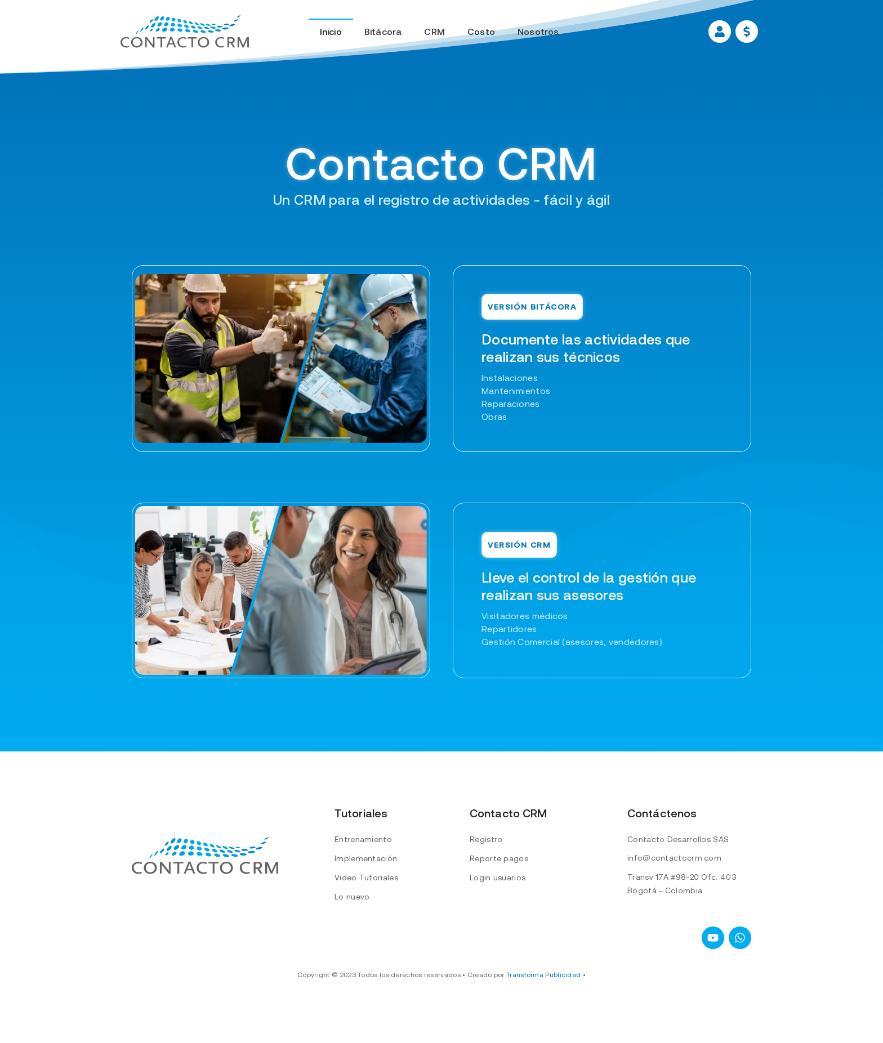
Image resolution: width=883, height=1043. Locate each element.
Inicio (331, 31)
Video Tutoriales (366, 877)
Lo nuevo (352, 896)
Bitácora (383, 31)
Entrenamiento (363, 839)
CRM (434, 31)
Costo (481, 31)
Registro (486, 839)
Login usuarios (497, 877)
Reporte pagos (499, 858)
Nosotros (538, 31)
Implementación (366, 858)
